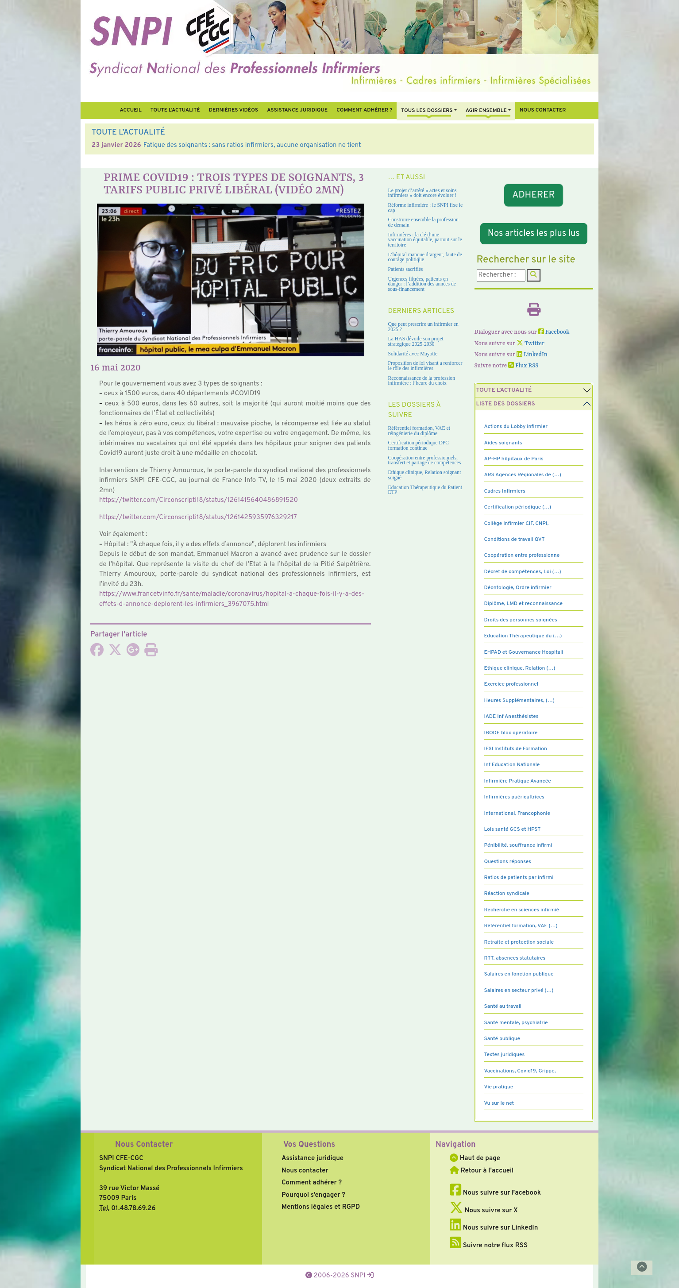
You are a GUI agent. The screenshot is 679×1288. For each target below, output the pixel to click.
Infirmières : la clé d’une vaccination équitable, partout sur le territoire (425, 240)
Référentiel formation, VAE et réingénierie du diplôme (419, 430)
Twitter (530, 343)
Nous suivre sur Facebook (495, 1193)
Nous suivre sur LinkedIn (494, 1228)
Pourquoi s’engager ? (313, 1195)
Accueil (130, 110)
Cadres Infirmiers (504, 491)
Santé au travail (503, 1006)
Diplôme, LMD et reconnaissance (523, 603)
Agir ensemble (486, 110)
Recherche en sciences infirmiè (521, 910)
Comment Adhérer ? (364, 110)
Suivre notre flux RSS (489, 1246)
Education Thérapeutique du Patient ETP (425, 490)
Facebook (554, 332)
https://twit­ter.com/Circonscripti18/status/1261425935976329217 (198, 517)
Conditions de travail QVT (514, 539)
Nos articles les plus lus (534, 233)
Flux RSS (523, 365)
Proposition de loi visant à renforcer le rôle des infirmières (425, 365)
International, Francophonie (517, 813)
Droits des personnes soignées (520, 620)
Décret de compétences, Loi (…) (522, 571)
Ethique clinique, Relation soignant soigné (424, 475)
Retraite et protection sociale (519, 942)
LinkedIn (532, 354)
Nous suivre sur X (484, 1211)
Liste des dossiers (505, 404)
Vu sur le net (499, 1103)
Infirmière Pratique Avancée (517, 781)
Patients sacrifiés (405, 269)
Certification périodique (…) (518, 507)
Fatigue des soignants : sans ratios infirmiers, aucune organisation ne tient (252, 145)
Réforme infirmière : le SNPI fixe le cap (425, 207)
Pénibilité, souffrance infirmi (518, 845)
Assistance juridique (297, 110)
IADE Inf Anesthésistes (511, 716)
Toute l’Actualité (175, 110)
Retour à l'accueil (481, 1171)
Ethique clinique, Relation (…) (520, 668)
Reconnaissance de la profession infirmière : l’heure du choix (421, 380)
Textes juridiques (504, 1054)
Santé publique (502, 1038)
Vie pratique (498, 1087)
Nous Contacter (144, 1145)
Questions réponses (507, 861)
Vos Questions (309, 1145)
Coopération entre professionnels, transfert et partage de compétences (424, 460)
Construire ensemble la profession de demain (423, 222)
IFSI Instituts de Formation (515, 748)
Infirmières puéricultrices (514, 797)
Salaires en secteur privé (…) (519, 990)
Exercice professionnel (511, 684)
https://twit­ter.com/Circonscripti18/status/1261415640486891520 (198, 500)
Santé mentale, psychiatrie (516, 1022)
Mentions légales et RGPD (321, 1207)
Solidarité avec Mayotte (413, 354)
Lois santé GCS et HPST (512, 829)
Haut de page (475, 1158)
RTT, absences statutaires (515, 958)
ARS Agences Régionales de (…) (522, 474)
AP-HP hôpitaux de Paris (514, 459)
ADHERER (533, 195)
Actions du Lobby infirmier (516, 426)
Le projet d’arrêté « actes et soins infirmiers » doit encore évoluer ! (422, 193)
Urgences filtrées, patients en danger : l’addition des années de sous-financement (422, 284)
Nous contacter (543, 110)
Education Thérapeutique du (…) (523, 636)
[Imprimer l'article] (151, 653)
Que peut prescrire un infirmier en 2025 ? (423, 326)
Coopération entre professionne (522, 555)
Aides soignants (503, 443)
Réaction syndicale (506, 893)
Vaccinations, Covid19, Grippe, (520, 1071)
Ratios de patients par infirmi (519, 877)
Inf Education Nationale (512, 764)
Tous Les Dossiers (426, 110)
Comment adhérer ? (312, 1183)
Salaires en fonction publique (519, 974)
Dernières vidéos (233, 110)
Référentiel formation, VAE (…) (521, 925)
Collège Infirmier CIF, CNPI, (516, 523)
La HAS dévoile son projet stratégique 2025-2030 (416, 341)
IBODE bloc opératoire (511, 733)
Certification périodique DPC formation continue (418, 445)
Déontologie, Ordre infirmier (518, 587)
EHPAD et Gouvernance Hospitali (523, 652)
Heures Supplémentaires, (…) (519, 700)
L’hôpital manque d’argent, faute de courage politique (425, 257)
